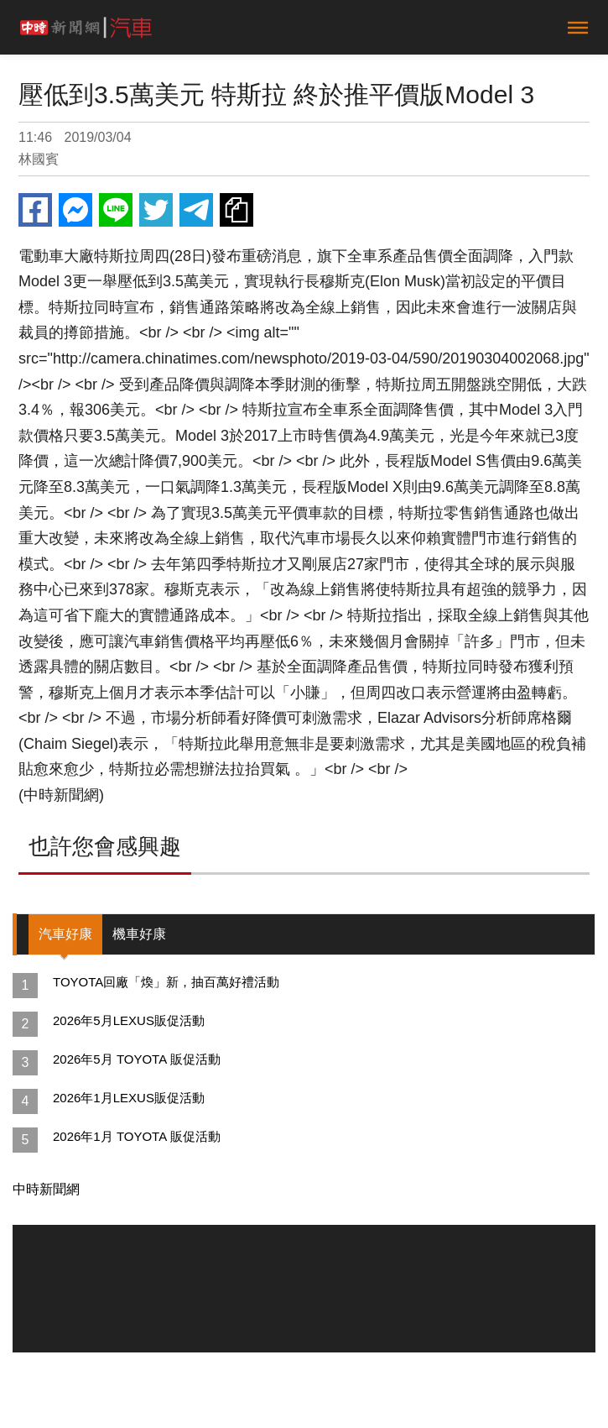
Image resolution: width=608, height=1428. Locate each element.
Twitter (156, 210)
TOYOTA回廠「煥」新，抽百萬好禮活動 (166, 982)
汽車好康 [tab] (65, 934)
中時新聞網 (46, 1189)
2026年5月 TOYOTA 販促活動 (137, 1059)
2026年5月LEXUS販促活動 (129, 1020)
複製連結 (236, 210)
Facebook (35, 210)
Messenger (75, 210)
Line (116, 210)
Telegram (196, 210)
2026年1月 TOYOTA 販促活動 (137, 1136)
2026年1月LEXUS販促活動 (129, 1098)
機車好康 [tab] (139, 934)
